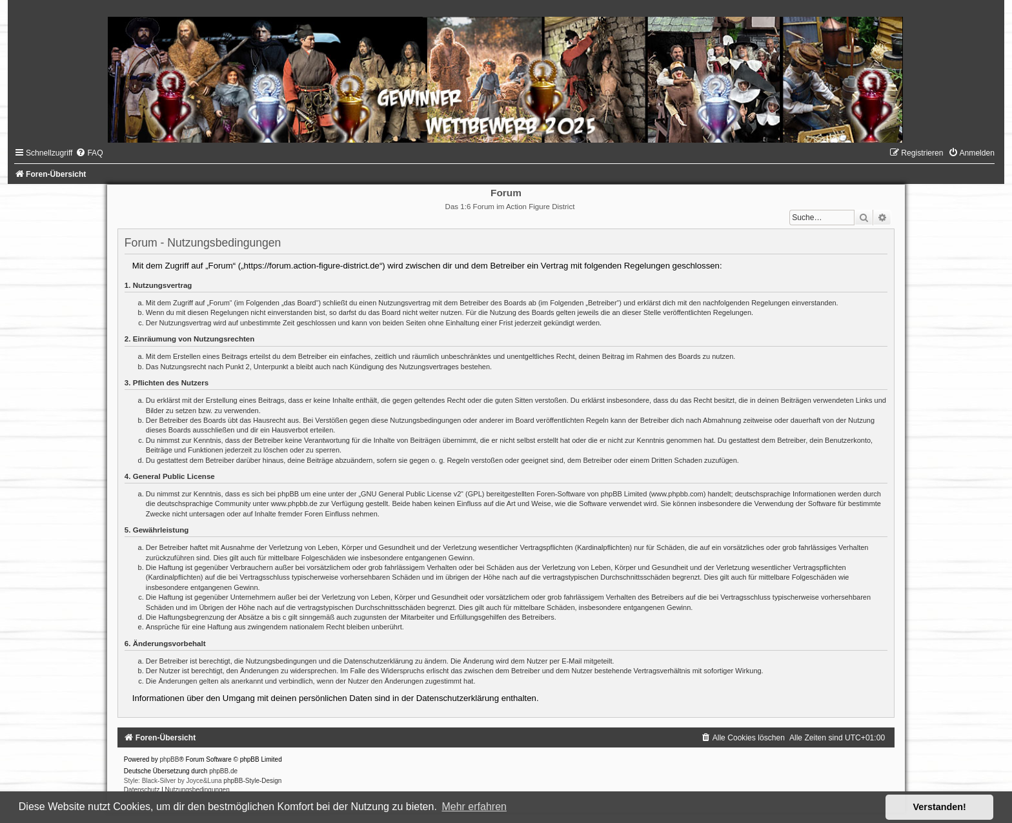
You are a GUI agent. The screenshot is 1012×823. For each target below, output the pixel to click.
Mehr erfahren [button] (474, 806)
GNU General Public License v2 (411, 494)
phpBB (169, 759)
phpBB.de (223, 771)
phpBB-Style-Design (252, 780)
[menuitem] (89, 152)
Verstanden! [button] (939, 807)
